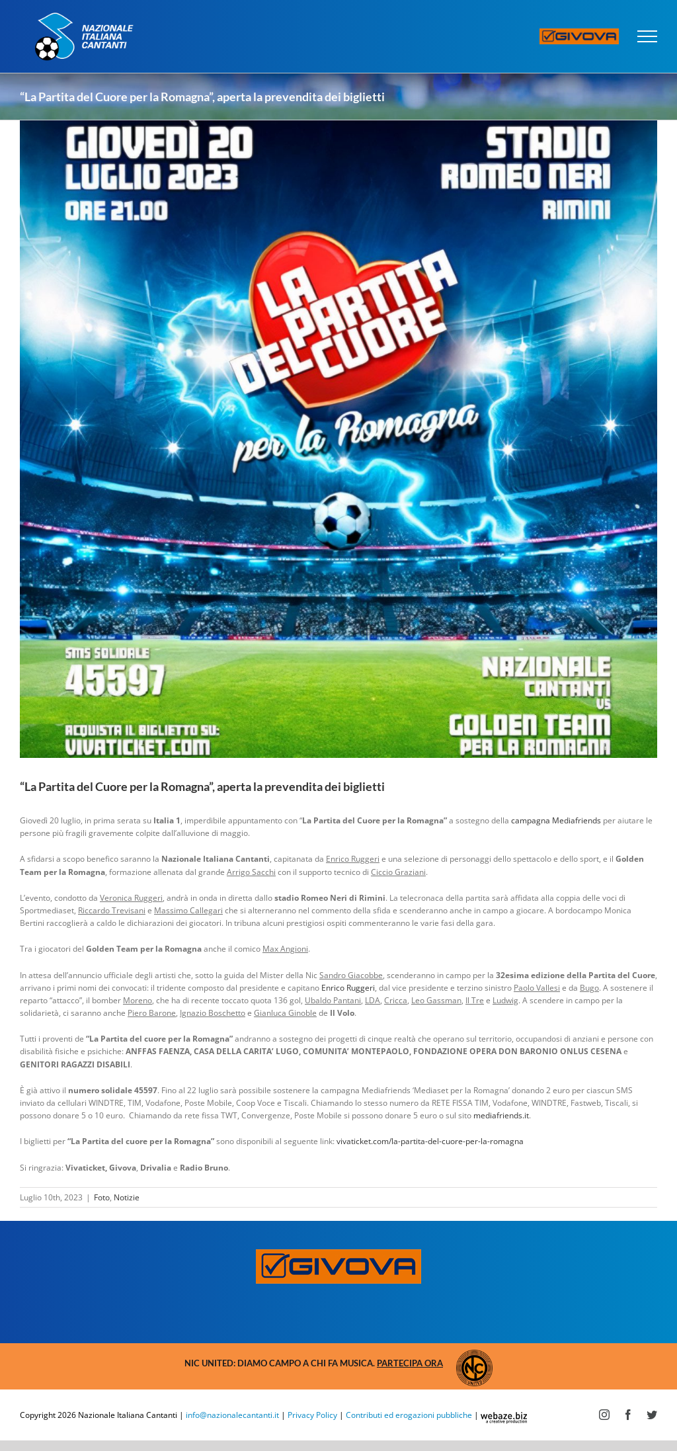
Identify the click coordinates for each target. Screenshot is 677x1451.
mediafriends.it (501, 1115)
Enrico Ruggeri (348, 987)
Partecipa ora (410, 1363)
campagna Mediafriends (556, 820)
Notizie (126, 1197)
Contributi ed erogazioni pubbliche (409, 1415)
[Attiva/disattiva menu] (647, 36)
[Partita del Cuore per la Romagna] (338, 439)
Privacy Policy (312, 1415)
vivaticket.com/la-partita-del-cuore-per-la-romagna (430, 1141)
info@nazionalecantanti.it (232, 1415)
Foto (102, 1197)
